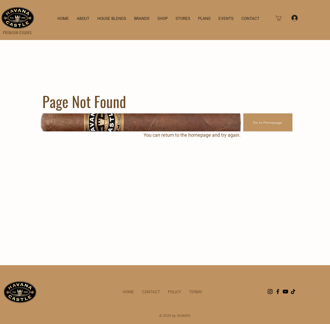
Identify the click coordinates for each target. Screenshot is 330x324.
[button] (281, 18)
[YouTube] (285, 291)
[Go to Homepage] (267, 122)
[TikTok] (293, 291)
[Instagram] (270, 291)
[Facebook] (277, 291)
